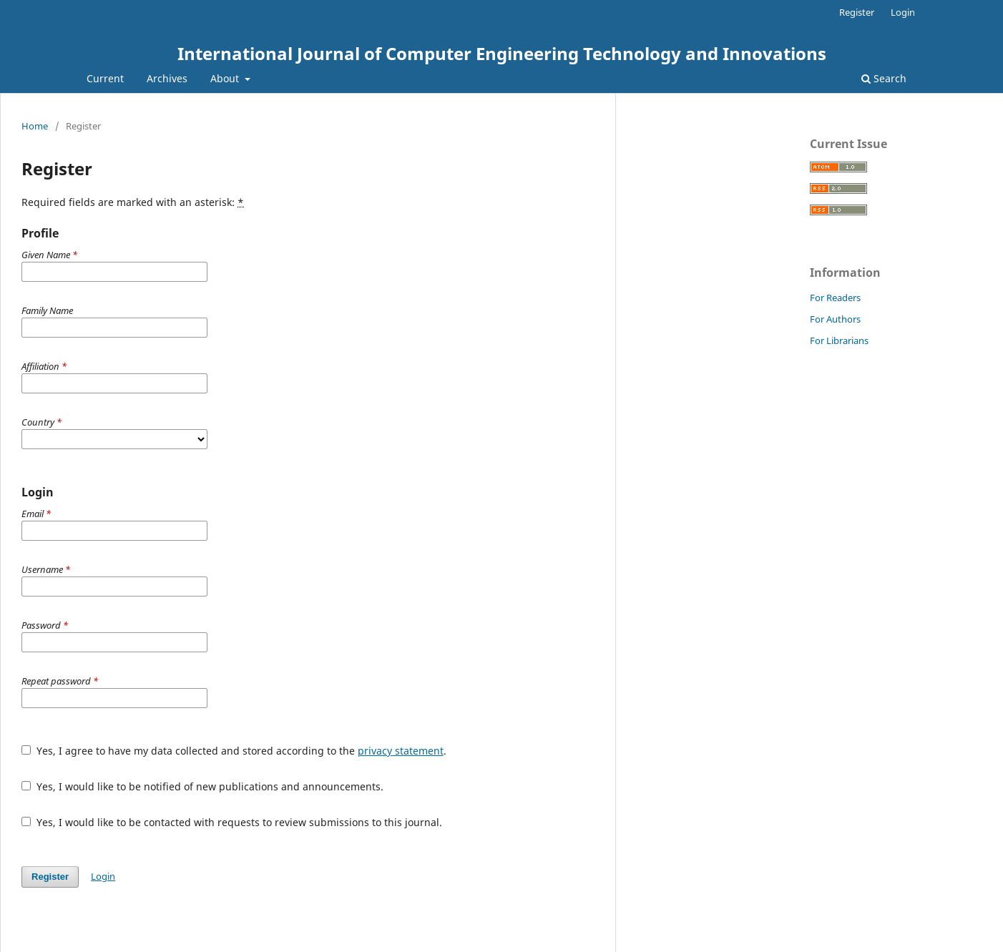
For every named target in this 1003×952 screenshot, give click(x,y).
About (226, 78)
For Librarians (839, 340)
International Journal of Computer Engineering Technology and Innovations (501, 53)
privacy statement (401, 750)
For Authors (835, 319)
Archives (167, 78)
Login (903, 12)
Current (105, 78)
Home (34, 125)
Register (856, 12)
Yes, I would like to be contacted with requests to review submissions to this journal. (231, 822)
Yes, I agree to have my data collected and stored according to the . (233, 750)
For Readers (835, 297)
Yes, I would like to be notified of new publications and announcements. (202, 786)
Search (883, 78)
